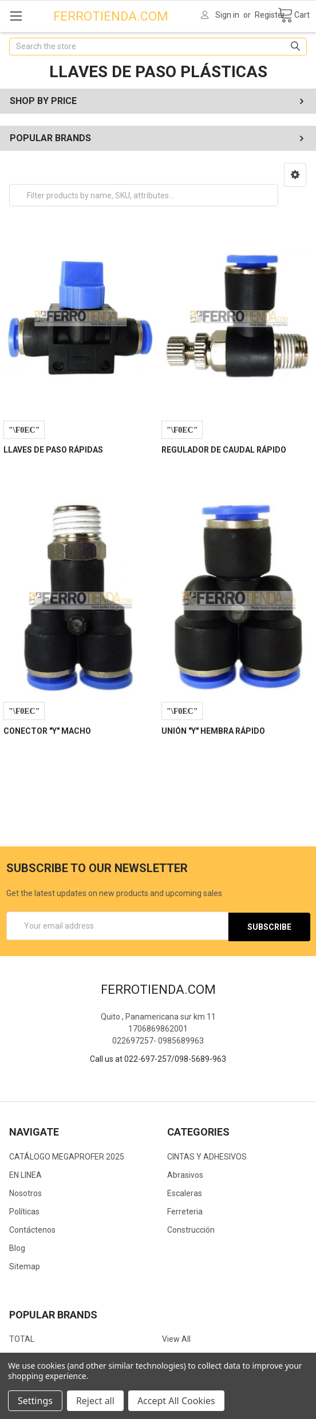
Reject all (95, 1400)
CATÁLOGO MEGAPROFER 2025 (66, 1155)
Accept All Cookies (176, 1400)
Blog (17, 1247)
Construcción (191, 1228)
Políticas (24, 1210)
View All (176, 1337)
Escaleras (184, 1192)
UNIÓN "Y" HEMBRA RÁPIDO (213, 731)
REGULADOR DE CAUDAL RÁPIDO (223, 449)
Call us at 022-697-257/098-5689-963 (158, 1057)
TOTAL (21, 1337)
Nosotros (25, 1192)
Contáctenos (32, 1228)
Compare (24, 430)
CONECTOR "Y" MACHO (47, 731)
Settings (35, 1400)
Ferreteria (185, 1210)
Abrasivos (185, 1173)
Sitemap (24, 1265)
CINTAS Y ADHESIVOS (207, 1155)
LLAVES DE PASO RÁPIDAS (53, 449)
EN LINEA (25, 1173)
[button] (295, 175)
